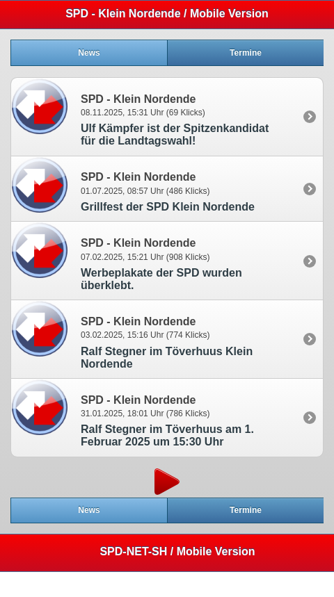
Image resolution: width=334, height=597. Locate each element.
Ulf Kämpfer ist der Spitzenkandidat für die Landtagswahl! (175, 134)
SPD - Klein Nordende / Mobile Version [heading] (167, 13)
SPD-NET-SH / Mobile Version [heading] (177, 551)
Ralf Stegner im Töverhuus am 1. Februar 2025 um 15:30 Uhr (167, 435)
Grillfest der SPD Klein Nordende (168, 207)
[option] (167, 116)
